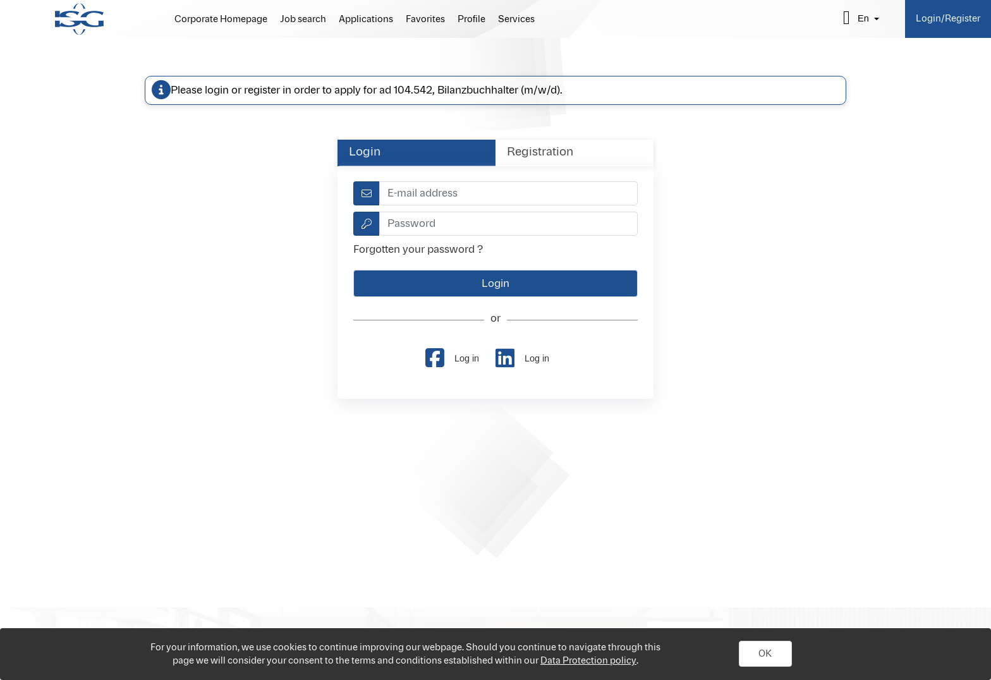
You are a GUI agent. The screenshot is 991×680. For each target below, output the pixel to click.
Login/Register (948, 18)
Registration (540, 152)
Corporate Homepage (220, 19)
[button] (765, 654)
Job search (303, 19)
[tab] (416, 153)
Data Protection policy (588, 660)
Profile (471, 19)
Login (364, 152)
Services (516, 19)
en (863, 18)
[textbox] (508, 193)
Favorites (425, 19)
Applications (366, 19)
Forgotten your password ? (418, 250)
